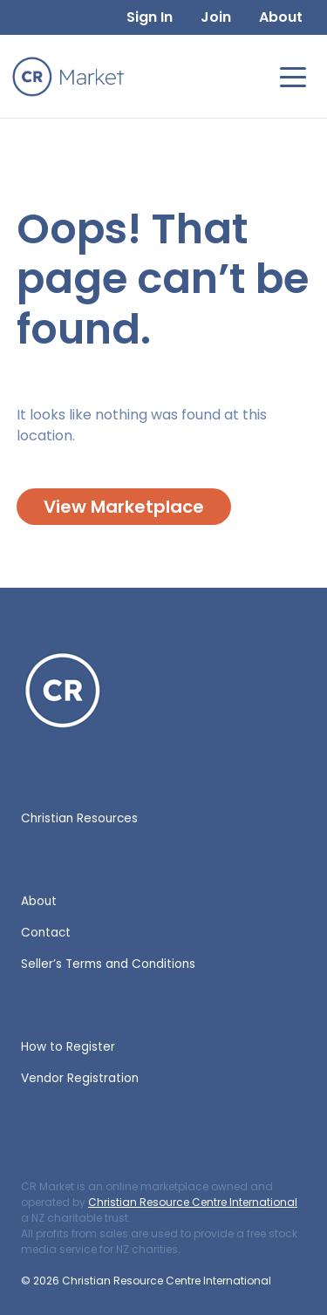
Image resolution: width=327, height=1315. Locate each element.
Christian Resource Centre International (192, 1202)
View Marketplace (124, 506)
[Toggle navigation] (293, 76)
